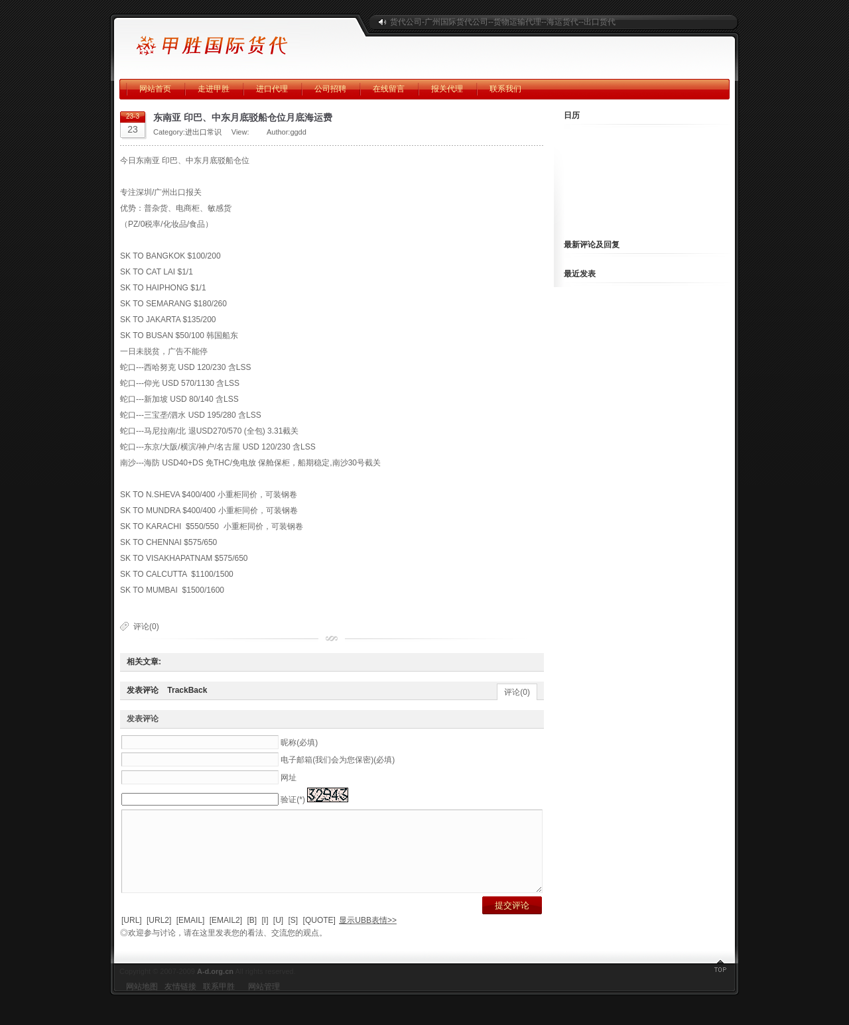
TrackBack (187, 690)
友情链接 (180, 1002)
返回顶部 (719, 985)
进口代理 (272, 88)
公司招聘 (330, 88)
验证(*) (293, 799)
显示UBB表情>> (368, 936)
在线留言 (389, 88)
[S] (293, 936)
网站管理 (264, 1002)
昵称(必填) (299, 742)
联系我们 (505, 88)
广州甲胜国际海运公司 (235, 39)
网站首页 (155, 88)
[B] (252, 936)
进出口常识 (203, 132)
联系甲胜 (219, 1002)
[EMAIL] (190, 936)
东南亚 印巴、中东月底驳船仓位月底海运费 (242, 117)
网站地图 (142, 1002)
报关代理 (447, 88)
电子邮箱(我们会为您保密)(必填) (338, 759)
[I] (264, 936)
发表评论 (143, 690)
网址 (288, 777)
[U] (278, 936)
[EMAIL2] (226, 936)
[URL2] (159, 936)
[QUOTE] (319, 936)
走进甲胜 (213, 88)
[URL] (131, 936)
